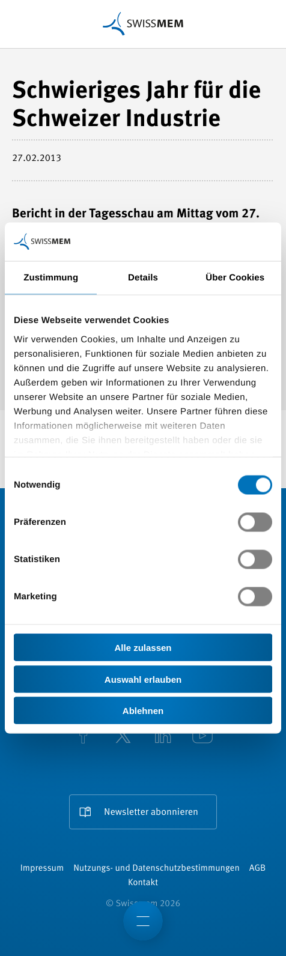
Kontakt (143, 883)
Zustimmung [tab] (50, 278)
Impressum (42, 868)
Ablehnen (143, 711)
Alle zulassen (142, 648)
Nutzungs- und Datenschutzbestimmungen (156, 868)
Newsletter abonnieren (151, 812)
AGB (257, 868)
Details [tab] (143, 278)
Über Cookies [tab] (234, 278)
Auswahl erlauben (143, 679)
